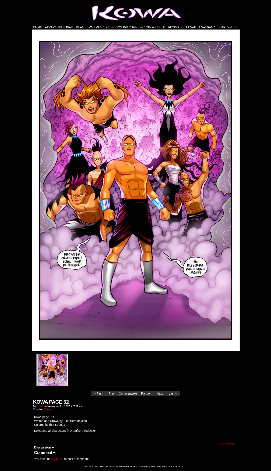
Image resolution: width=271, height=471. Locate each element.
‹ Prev (111, 393)
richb (40, 406)
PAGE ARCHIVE (98, 26)
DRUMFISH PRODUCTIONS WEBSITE (138, 26)
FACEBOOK (207, 26)
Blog (80, 26)
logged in (57, 459)
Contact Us (227, 26)
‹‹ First (98, 393)
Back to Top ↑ (176, 466)
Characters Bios (59, 26)
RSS (164, 466)
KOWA (100, 466)
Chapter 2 (49, 409)
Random (146, 393)
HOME (37, 26)
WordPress (125, 466)
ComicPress (142, 466)
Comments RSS (227, 443)
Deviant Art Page (182, 26)
